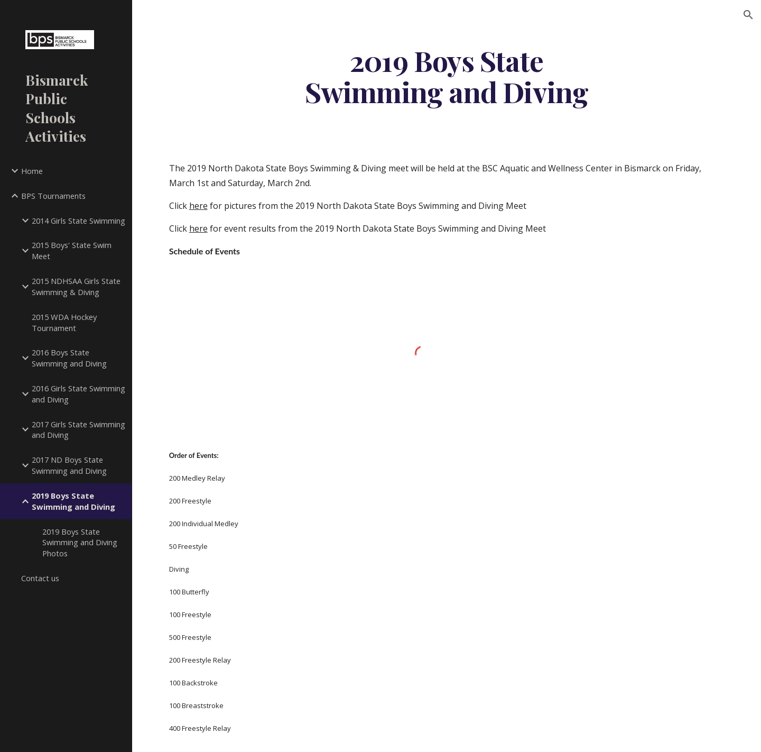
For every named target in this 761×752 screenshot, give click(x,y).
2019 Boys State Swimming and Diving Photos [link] (79, 542)
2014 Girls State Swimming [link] (78, 220)
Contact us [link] (40, 578)
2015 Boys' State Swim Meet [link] (72, 250)
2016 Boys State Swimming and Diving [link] (69, 358)
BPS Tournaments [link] (53, 195)
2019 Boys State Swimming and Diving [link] (73, 501)
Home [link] (32, 171)
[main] (446, 75)
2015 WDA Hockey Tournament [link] (64, 322)
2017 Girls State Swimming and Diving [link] (78, 430)
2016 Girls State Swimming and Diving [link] (78, 394)
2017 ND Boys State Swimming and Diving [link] (69, 465)
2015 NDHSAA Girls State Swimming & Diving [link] (76, 286)
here (198, 206)
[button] (748, 14)
